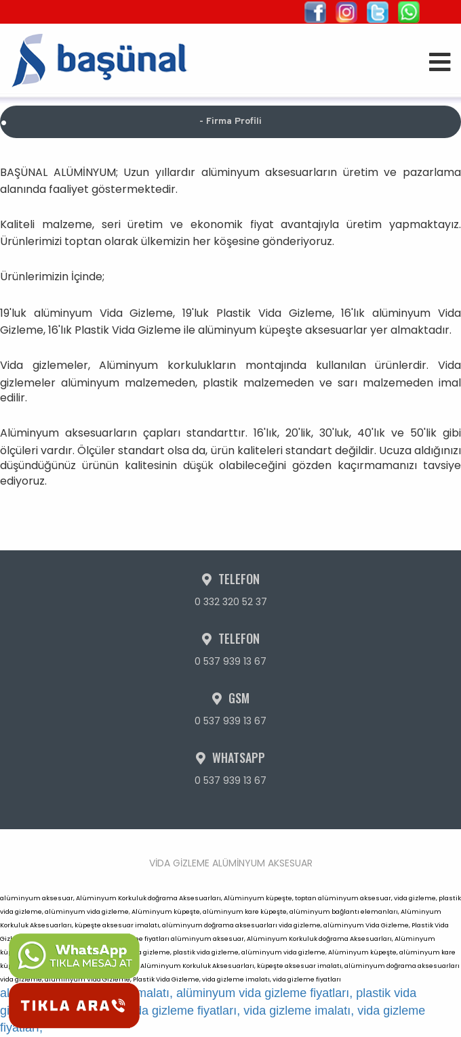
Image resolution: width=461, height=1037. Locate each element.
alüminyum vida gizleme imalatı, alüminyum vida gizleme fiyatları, (176, 993)
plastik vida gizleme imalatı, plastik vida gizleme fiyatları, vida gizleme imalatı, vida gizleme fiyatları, (212, 1010)
